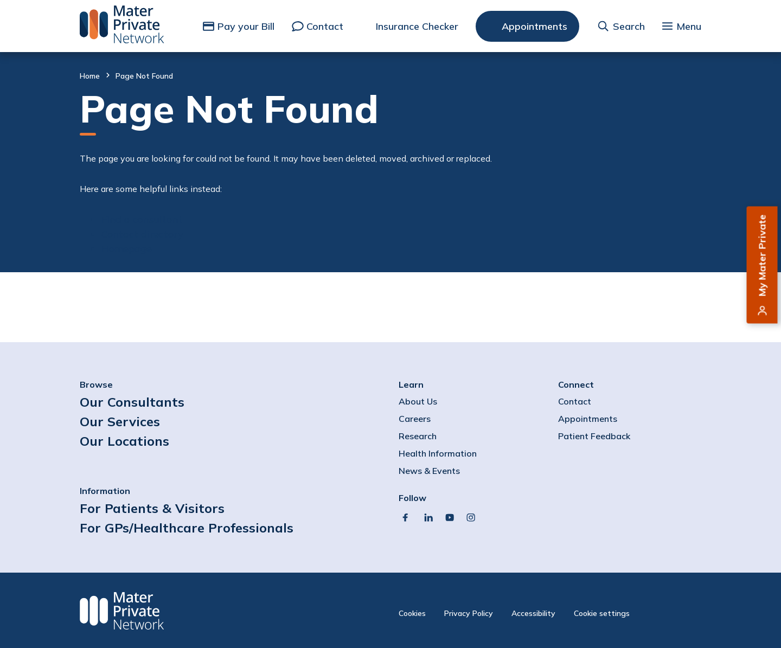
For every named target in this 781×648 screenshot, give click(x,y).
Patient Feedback (594, 436)
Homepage (126, 248)
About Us (418, 401)
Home (90, 76)
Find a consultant (142, 219)
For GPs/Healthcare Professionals (186, 527)
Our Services (120, 421)
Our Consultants (132, 402)
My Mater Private (762, 256)
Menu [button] (688, 26)
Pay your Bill (245, 26)
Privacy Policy (468, 613)
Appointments (534, 26)
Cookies (412, 613)
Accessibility (533, 613)
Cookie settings (602, 613)
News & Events (429, 470)
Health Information (438, 453)
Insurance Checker (417, 26)
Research (418, 436)
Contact (324, 26)
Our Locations (124, 441)
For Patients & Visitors (152, 508)
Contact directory (142, 234)
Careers (415, 418)
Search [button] (629, 26)
